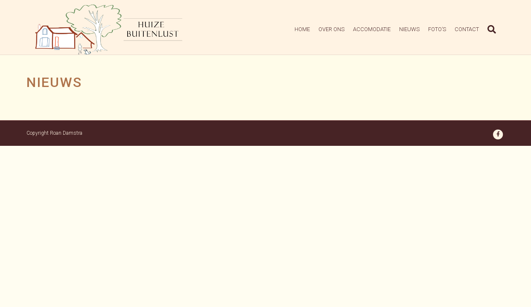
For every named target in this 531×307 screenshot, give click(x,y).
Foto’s (446, 30)
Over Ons (340, 30)
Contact (475, 30)
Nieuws (418, 30)
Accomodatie (380, 30)
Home (310, 30)
